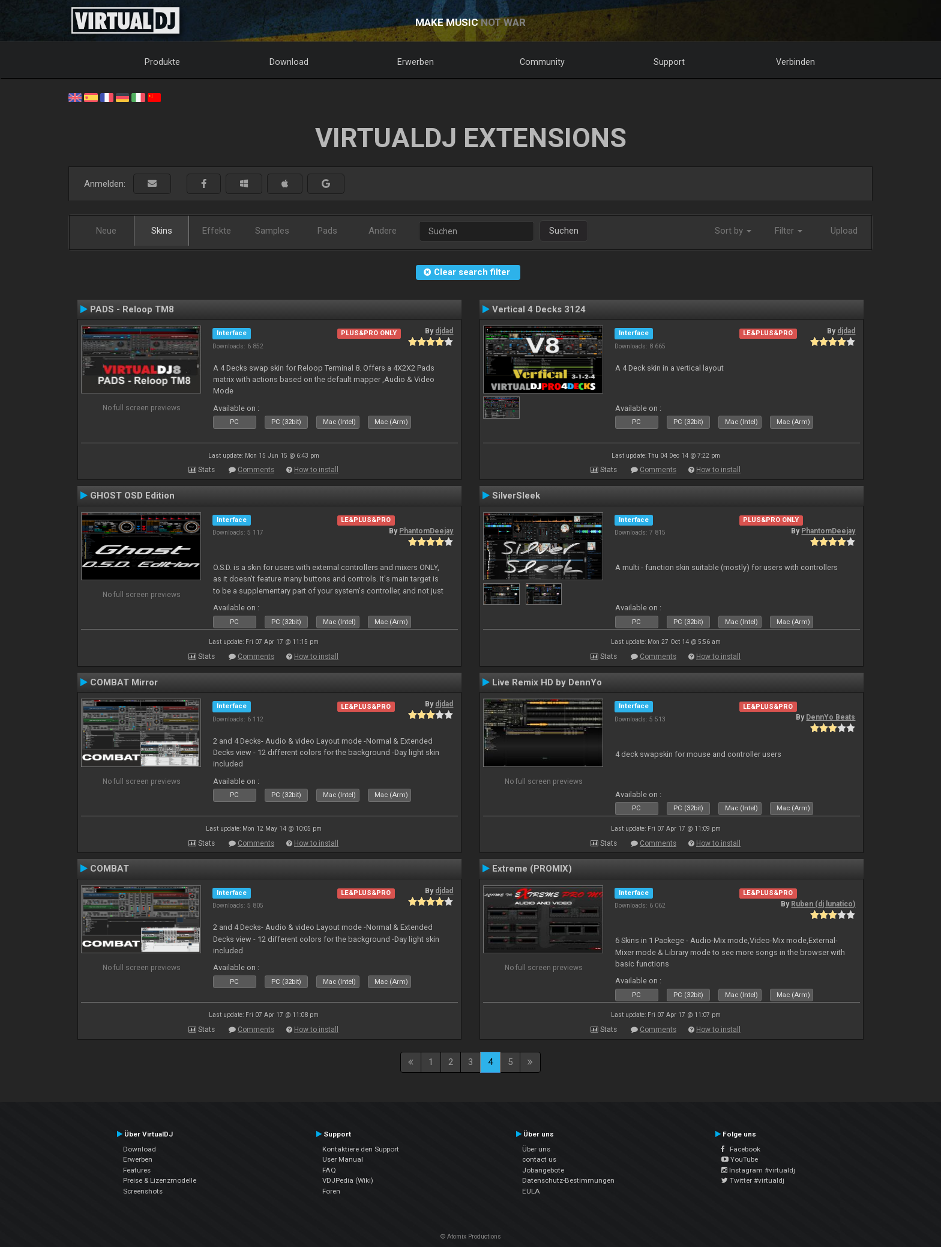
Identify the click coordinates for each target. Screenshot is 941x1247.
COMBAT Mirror (124, 682)
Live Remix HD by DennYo (547, 682)
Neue (106, 230)
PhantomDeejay (426, 531)
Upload (844, 230)
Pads (327, 230)
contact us (539, 1159)
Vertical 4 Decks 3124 (539, 309)
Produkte (162, 62)
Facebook (740, 1149)
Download (288, 62)
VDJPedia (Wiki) (347, 1180)
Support (669, 62)
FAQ (329, 1170)
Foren (331, 1191)
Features (137, 1170)
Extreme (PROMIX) (532, 868)
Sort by (733, 230)
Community (542, 62)
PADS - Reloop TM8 (132, 309)
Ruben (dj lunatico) (823, 904)
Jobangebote (543, 1170)
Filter (788, 230)
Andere (382, 230)
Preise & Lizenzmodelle (159, 1180)
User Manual (342, 1159)
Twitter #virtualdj (752, 1180)
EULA (531, 1191)
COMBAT (109, 868)
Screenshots (143, 1191)
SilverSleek (516, 495)
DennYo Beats (830, 717)
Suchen (564, 230)
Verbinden (795, 62)
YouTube (739, 1159)
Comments (256, 470)
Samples (272, 230)
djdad (444, 331)
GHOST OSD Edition (132, 495)
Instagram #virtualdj (758, 1170)
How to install (316, 470)
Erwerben (415, 62)
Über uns (536, 1149)
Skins (161, 230)
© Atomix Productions (470, 1236)
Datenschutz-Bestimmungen (568, 1180)
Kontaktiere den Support (360, 1149)
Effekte (216, 230)
